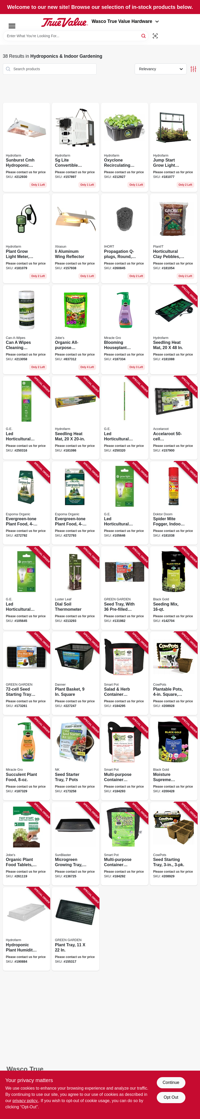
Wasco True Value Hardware (125, 21)
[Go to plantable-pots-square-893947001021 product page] (173, 673)
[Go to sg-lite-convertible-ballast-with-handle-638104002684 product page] (75, 147)
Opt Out (171, 1097)
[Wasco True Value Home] (64, 22)
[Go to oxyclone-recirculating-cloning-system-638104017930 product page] (124, 147)
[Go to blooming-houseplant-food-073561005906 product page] (124, 330)
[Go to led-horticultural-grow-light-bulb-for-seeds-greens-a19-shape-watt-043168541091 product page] (26, 588)
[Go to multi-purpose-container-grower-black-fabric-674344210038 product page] (124, 758)
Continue (170, 1082)
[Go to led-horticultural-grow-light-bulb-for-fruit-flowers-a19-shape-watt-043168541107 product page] (124, 503)
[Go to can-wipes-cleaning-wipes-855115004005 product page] (26, 330)
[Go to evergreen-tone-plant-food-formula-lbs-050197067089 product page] (75, 503)
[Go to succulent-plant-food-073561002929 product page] (26, 758)
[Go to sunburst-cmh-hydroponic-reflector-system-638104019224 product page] (26, 147)
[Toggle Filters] (193, 69)
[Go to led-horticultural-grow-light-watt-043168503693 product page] (124, 418)
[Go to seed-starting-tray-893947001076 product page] (173, 844)
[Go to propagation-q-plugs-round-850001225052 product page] (124, 238)
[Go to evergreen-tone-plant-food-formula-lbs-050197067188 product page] (26, 503)
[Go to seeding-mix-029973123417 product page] (173, 588)
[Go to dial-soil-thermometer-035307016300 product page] (75, 588)
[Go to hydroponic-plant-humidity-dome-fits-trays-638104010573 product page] (26, 929)
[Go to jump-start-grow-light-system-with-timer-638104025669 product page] (173, 147)
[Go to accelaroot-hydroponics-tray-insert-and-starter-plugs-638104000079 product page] (173, 418)
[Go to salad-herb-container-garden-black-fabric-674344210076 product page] (124, 673)
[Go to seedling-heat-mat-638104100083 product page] (75, 418)
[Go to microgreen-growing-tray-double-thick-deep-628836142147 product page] (75, 844)
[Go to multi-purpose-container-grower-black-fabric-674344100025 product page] (124, 844)
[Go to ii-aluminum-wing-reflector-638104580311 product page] (75, 238)
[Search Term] (76, 36)
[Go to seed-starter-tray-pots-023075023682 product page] (75, 758)
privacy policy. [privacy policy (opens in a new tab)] (25, 1100)
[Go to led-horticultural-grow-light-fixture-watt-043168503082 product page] (26, 418)
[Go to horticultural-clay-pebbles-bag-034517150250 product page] (173, 238)
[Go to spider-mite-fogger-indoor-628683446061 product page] (173, 503)
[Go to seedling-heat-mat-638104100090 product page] (173, 330)
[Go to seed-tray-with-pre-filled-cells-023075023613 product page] (124, 588)
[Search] (144, 35)
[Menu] (12, 26)
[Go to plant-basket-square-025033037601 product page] (75, 673)
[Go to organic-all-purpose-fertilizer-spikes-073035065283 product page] (75, 330)
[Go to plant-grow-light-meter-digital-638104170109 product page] (26, 238)
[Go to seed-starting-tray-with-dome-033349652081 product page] (26, 673)
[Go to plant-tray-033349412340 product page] (75, 929)
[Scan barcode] (155, 35)
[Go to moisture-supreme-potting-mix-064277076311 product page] (173, 758)
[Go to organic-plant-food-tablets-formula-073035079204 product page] (26, 844)
